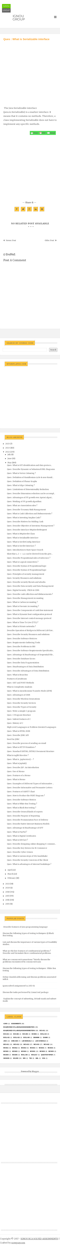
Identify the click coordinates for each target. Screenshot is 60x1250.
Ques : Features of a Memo (18, 775)
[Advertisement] (28, 70)
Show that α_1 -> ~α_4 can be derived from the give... (29, 554)
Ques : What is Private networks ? (21, 626)
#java (5, 1023)
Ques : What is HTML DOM (18, 731)
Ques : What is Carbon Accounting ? (22, 602)
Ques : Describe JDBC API (18, 735)
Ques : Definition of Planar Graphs (22, 481)
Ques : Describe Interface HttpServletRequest (27, 530)
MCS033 (51, 1051)
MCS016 (50, 1048)
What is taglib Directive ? (18, 755)
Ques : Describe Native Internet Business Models (28, 824)
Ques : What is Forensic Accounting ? (23, 606)
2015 (7, 904)
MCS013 (23, 1048)
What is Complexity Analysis (19, 687)
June (10, 458)
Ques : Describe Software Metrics (21, 800)
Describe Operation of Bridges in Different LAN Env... (30, 630)
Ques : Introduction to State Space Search (25, 550)
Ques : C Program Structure (19, 715)
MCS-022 (46, 1044)
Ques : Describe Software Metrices (22, 638)
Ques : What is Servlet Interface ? (21, 546)
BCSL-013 (43, 1034)
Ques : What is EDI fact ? (17, 840)
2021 (7, 884)
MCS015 (41, 1048)
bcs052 (34, 1034)
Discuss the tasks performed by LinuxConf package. (26, 992)
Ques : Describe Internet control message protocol (29, 618)
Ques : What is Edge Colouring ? (21, 485)
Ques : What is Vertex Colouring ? (21, 473)
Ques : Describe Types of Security (21, 707)
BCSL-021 (6, 1037)
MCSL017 (34, 1055)
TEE (30, 1058)
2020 (7, 888)
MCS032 (42, 1051)
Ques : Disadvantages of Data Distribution (25, 667)
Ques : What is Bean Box (17, 675)
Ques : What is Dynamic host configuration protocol (29, 614)
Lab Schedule (40, 1041)
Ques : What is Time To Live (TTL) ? (22, 622)
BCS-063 (25, 1034)
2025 (7, 444)
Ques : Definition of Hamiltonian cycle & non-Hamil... (30, 477)
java (5, 1041)
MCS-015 (36, 1044)
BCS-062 (16, 1034)
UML (36, 1058)
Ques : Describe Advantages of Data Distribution (28, 671)
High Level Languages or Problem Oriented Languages (31, 727)
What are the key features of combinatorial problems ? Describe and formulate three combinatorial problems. (27, 952)
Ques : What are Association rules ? (22, 505)
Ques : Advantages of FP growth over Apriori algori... (30, 497)
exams (45, 1037)
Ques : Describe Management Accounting (25, 598)
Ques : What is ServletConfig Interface (23, 542)
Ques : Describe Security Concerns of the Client (27, 860)
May (9, 463)
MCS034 (6, 1055)
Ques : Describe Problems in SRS (21, 646)
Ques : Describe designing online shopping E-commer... (31, 844)
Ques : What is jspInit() (17, 763)
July (9, 454)
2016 (7, 900)
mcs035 (14, 1055)
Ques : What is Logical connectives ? (22, 562)
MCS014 (32, 1048)
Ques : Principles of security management (25, 574)
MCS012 (14, 1048)
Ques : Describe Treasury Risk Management (26, 510)
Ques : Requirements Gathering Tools (23, 642)
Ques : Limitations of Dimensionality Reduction (28, 489)
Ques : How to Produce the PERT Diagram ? (26, 795)
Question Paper (47, 1055)
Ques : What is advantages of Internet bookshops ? (29, 864)
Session (6, 1058)
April (10, 870)
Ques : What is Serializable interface (22, 538)
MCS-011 (6, 1044)
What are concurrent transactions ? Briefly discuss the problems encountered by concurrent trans (26, 960)
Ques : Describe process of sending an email (26, 743)
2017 (7, 896)
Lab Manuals (27, 1041)
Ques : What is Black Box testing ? (21, 808)
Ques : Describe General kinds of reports (25, 812)
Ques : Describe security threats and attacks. (26, 582)
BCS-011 (42, 1030)
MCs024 (23, 1051)
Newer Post (11, 240)
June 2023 (14, 1041)
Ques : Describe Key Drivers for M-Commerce (27, 848)
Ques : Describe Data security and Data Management (30, 586)
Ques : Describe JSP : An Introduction (23, 767)
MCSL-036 (24, 1055)
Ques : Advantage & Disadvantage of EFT (25, 828)
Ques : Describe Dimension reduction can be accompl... (31, 493)
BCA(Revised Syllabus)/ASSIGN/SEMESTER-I (19, 1027)
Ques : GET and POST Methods (20, 683)
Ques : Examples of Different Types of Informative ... (30, 783)
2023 (7, 448)
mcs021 (6, 1051)
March (10, 874)
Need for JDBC (13, 739)
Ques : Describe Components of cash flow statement (30, 610)
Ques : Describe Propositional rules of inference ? (28, 558)
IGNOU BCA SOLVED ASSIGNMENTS (39, 1238)
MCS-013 (26, 1044)
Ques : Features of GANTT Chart (21, 791)
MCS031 (32, 1051)
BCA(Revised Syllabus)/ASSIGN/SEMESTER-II (19, 1030)
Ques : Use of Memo (15, 771)
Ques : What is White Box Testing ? (22, 804)
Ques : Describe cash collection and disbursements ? (30, 594)
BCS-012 (6, 1034)
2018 (7, 892)
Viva (43, 1058)
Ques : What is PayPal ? (17, 832)
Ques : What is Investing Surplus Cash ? (24, 518)
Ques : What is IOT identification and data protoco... (29, 465)
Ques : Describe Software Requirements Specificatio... (30, 650)
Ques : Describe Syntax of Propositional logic (26, 566)
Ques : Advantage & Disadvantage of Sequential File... (30, 655)
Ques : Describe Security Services (21, 703)
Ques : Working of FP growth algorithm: (24, 501)
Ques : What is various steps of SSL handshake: (27, 856)
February (12, 878)
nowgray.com (18, 1242)
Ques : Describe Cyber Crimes (20, 852)
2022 (7, 452)
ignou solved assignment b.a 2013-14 (19, 986)
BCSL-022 (16, 1037)
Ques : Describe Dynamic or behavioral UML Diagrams (31, 469)
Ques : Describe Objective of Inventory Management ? (30, 526)
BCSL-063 (26, 1037)
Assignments (16, 1023)
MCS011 (6, 1048)
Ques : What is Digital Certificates (21, 836)
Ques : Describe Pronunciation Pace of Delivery (27, 820)
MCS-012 (16, 1044)
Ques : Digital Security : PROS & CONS (23, 590)
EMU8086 (36, 1037)
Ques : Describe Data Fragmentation (23, 663)
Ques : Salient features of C (19, 719)
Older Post (49, 240)
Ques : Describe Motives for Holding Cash (25, 522)
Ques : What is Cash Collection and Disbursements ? (29, 514)
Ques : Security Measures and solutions (24, 578)
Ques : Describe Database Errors (21, 659)
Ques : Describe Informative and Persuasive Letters (29, 787)
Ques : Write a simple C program (21, 711)
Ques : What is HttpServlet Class (21, 534)
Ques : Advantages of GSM (18, 695)
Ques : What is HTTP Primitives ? (21, 747)
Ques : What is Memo (16, 779)
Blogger (35, 1071)
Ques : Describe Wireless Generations (23, 699)
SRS (24, 1058)
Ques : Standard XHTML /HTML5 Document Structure (30, 751)
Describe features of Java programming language (25, 927)
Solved (15, 1058)
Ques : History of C (15, 723)
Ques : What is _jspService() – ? (20, 759)
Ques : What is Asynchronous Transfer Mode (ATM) (29, 691)
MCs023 (14, 1051)
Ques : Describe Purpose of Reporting (23, 816)
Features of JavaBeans (17, 679)
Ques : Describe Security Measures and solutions (28, 634)
